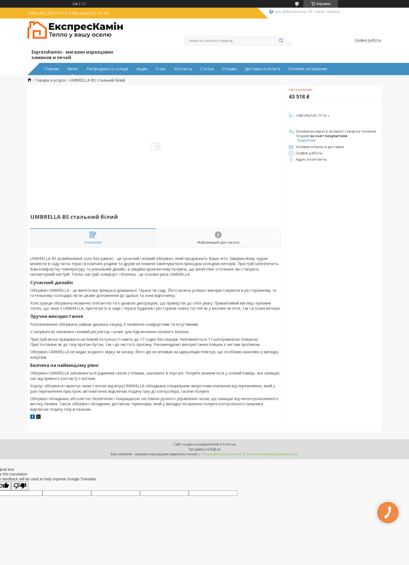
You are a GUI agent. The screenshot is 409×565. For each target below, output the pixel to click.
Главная (51, 69)
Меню (72, 69)
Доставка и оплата (262, 69)
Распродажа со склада (107, 69)
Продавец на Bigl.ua (205, 449)
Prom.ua (229, 444)
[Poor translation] (20, 485)
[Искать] (280, 41)
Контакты (183, 69)
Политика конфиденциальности (272, 454)
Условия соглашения (307, 69)
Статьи (207, 69)
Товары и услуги (50, 80)
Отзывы (229, 69)
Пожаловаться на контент (221, 454)
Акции (141, 69)
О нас (160, 69)
